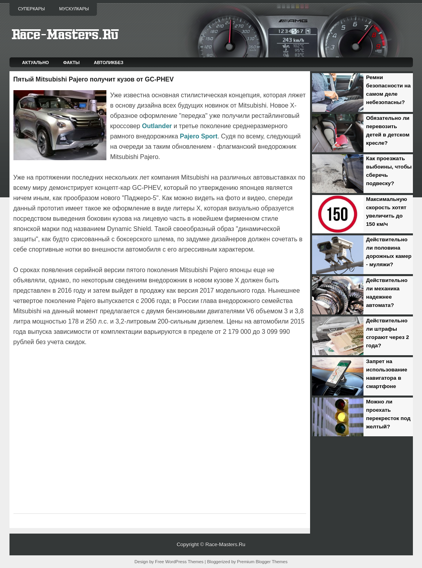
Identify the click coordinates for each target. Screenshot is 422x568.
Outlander (157, 126)
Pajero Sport (199, 136)
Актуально (35, 62)
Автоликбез (108, 62)
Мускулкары (74, 8)
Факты (71, 62)
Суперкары (31, 8)
